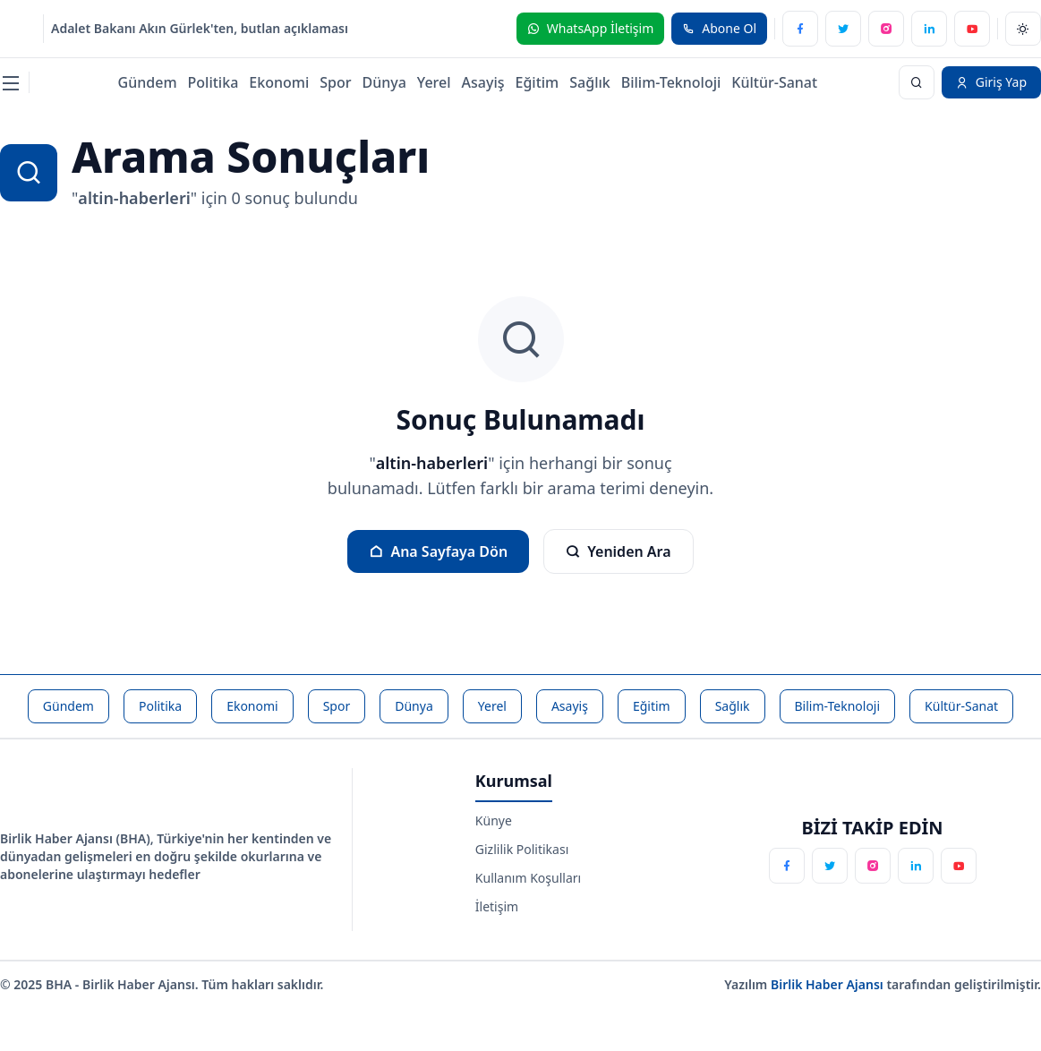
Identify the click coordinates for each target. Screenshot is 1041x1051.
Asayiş (483, 82)
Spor (335, 82)
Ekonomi (279, 82)
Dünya (383, 82)
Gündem (147, 82)
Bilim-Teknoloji (671, 82)
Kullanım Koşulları (528, 877)
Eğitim (537, 82)
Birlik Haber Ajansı (829, 984)
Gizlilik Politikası (521, 849)
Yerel (434, 82)
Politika (213, 82)
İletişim (496, 906)
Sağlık (589, 82)
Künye (493, 820)
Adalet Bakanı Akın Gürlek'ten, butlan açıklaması (199, 28)
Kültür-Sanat (774, 82)
